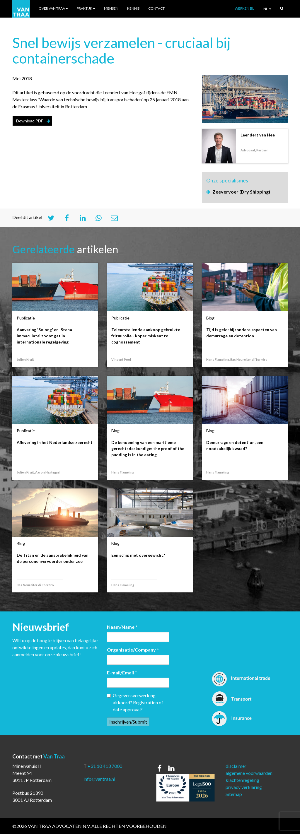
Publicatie (26, 317)
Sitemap (234, 794)
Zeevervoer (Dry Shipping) (241, 191)
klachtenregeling (242, 780)
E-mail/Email (122, 672)
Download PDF (29, 120)
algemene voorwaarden (249, 773)
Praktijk (86, 8)
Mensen (111, 8)
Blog (210, 317)
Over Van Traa (53, 8)
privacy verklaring (244, 787)
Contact (156, 8)
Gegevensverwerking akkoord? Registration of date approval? (135, 702)
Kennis (133, 8)
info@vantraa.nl (99, 779)
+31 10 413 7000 (105, 766)
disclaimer (236, 766)
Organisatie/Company (133, 649)
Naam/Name (122, 627)
